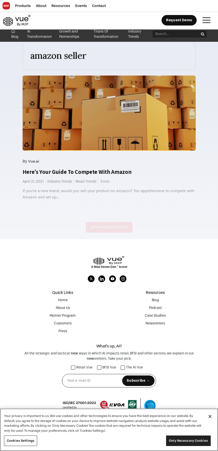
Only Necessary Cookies (188, 440)
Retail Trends (86, 181)
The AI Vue (132, 367)
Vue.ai (33, 161)
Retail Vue (82, 367)
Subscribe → (138, 380)
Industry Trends (59, 181)
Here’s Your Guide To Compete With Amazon (77, 172)
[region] (109, 429)
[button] (23, 6)
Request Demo (179, 20)
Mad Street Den (105, 267)
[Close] (209, 416)
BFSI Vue (106, 367)
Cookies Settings (20, 440)
